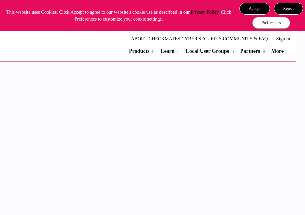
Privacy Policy (205, 12)
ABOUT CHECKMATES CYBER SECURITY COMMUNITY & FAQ (199, 38)
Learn (168, 51)
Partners (250, 51)
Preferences (271, 23)
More (277, 51)
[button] (254, 9)
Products (139, 51)
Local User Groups (207, 51)
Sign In (283, 38)
